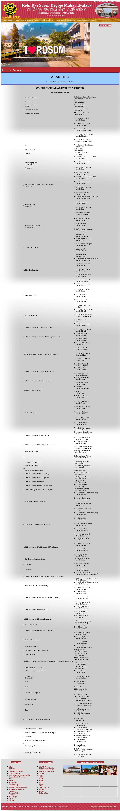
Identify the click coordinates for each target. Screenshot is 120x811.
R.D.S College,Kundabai (60, 807)
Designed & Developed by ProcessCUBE (103, 807)
